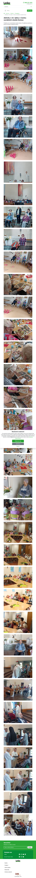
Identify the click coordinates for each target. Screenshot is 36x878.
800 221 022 (27, 2)
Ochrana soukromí (8, 872)
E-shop (30, 10)
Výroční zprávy (7, 867)
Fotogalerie (17, 13)
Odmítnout (18, 443)
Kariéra (6, 863)
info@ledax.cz (29, 3)
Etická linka (7, 869)
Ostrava (12, 13)
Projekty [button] (6, 865)
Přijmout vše (18, 441)
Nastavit (18, 446)
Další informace (18, 438)
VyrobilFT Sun (18, 876)
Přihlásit (30, 847)
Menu (7, 10)
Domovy (7, 13)
